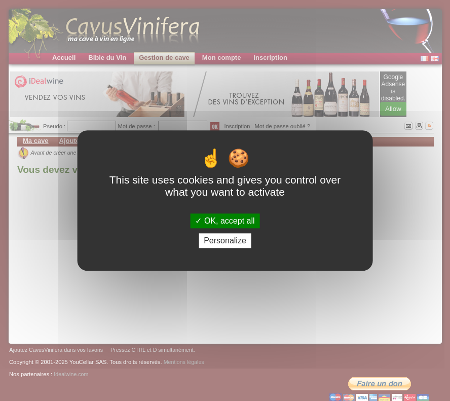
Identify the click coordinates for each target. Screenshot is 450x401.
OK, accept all (224, 220)
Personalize (225, 240)
